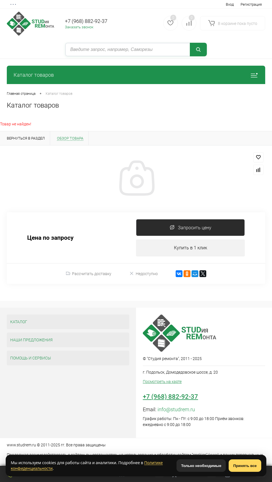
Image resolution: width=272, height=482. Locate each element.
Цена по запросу (50, 238)
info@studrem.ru (176, 409)
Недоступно (143, 273)
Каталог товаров (136, 75)
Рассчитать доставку (88, 273)
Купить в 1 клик (190, 247)
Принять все (245, 466)
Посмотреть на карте (162, 381)
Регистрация (251, 4)
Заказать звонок (79, 27)
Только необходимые (201, 466)
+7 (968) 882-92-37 (86, 21)
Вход (230, 4)
